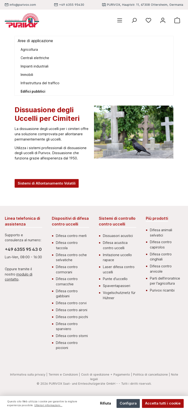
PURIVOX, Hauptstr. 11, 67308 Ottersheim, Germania (145, 4)
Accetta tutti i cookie (163, 403)
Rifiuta (105, 403)
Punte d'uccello (115, 279)
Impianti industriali (34, 66)
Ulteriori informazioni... (48, 405)
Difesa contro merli (71, 236)
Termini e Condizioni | (64, 374)
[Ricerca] (134, 20)
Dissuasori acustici (118, 236)
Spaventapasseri (116, 286)
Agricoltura (29, 49)
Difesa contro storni (72, 336)
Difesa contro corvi (71, 303)
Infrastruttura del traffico (40, 83)
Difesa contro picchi (72, 317)
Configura (128, 403)
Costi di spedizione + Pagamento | (106, 374)
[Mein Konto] (163, 20)
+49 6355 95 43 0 (23, 249)
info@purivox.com (23, 4)
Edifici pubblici (33, 91)
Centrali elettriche (35, 58)
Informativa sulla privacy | (28, 374)
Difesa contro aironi (71, 310)
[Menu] (120, 20)
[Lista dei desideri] (148, 20)
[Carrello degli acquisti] (177, 20)
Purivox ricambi (162, 290)
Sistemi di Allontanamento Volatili (47, 183)
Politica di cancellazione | (151, 374)
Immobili (27, 75)
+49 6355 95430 (71, 4)
